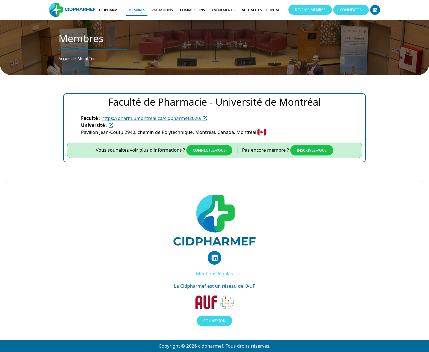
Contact (275, 10)
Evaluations (163, 10)
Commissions (194, 10)
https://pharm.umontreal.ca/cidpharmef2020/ (154, 118)
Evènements (224, 10)
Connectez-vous (209, 150)
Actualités (252, 9)
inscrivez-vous (312, 150)
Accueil (65, 58)
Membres (136, 9)
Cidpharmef (111, 10)
